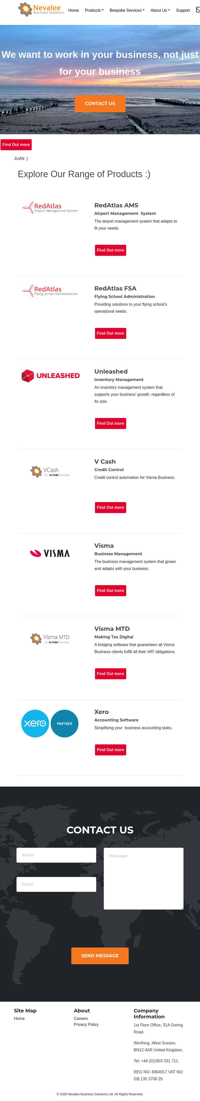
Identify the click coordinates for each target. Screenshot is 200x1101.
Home (73, 10)
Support (183, 10)
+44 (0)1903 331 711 (159, 1061)
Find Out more (16, 144)
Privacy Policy (86, 1024)
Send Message (100, 956)
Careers (81, 1018)
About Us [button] (159, 10)
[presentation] (149, 925)
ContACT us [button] (100, 103)
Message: (112, 842)
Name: (22, 842)
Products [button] (93, 10)
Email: (21, 872)
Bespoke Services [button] (126, 10)
